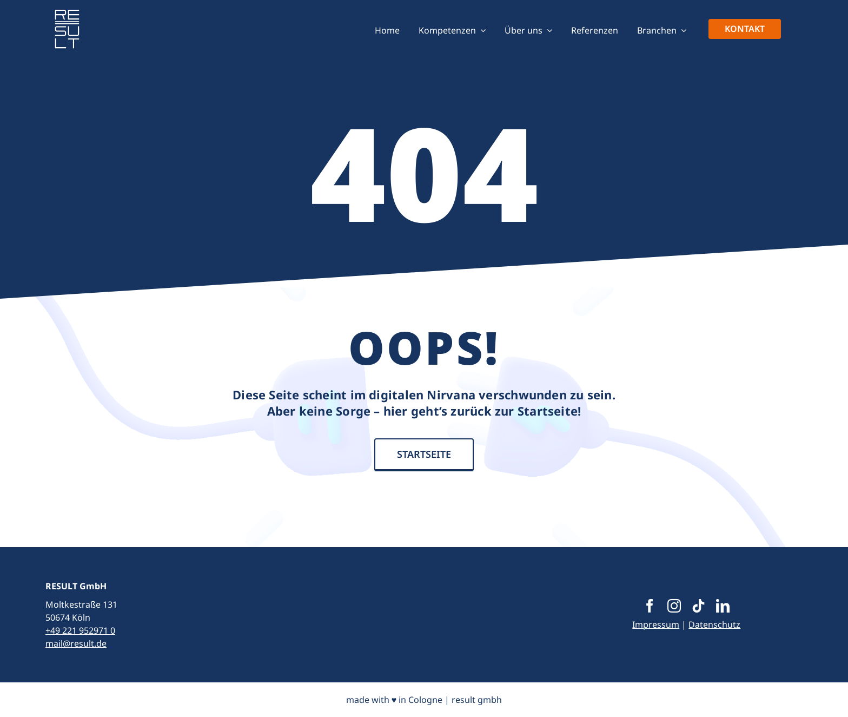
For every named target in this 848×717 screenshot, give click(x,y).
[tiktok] (698, 606)
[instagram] (674, 606)
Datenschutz (714, 624)
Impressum (655, 624)
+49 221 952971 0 (80, 630)
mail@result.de (76, 643)
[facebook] (650, 606)
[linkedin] (723, 606)
